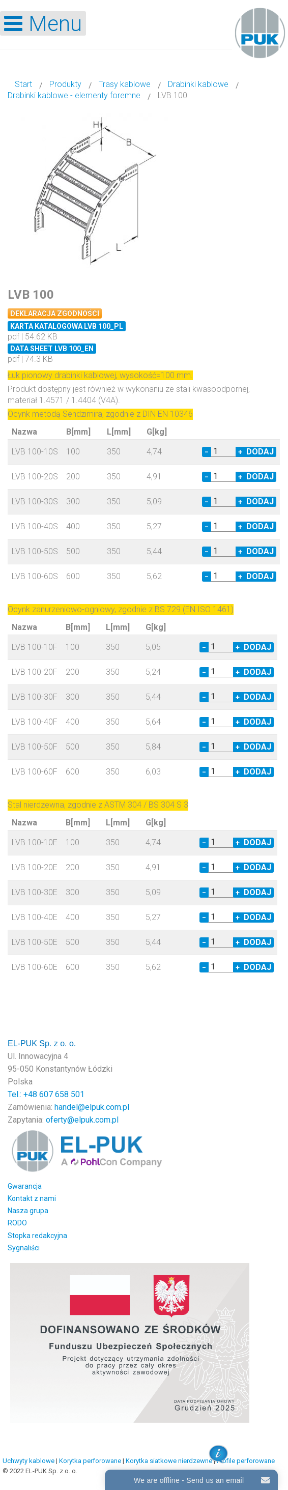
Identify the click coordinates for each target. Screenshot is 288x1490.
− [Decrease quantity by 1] (207, 452)
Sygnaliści (24, 1248)
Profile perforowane (246, 1461)
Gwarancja (25, 1186)
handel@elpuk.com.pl (91, 1107)
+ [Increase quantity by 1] (240, 452)
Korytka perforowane (90, 1461)
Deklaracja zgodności (54, 313)
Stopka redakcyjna (37, 1235)
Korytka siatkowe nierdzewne (169, 1461)
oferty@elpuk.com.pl (82, 1120)
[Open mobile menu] (43, 23)
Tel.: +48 (23, 1094)
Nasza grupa (28, 1211)
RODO (17, 1223)
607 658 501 (61, 1094)
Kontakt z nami (32, 1198)
